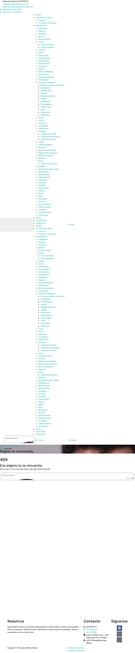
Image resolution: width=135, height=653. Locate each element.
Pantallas (41, 185)
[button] (39, 440)
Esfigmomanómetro (48, 96)
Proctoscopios (43, 188)
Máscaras (42, 158)
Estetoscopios (46, 107)
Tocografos (42, 210)
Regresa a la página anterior (10, 446)
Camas (41, 42)
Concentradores (44, 58)
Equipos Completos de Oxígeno (53, 85)
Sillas (40, 196)
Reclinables (42, 199)
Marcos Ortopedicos (45, 156)
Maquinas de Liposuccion (47, 153)
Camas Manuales (47, 47)
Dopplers (41, 69)
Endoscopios (43, 80)
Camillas (41, 50)
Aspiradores (42, 28)
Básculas (41, 31)
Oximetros (42, 183)
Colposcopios (43, 55)
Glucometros (45, 112)
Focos (43, 110)
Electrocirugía (43, 74)
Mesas (40, 161)
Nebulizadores (43, 172)
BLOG (38, 218)
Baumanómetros (44, 39)
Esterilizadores (46, 104)
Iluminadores (45, 88)
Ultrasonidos (43, 215)
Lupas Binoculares (45, 145)
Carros (40, 53)
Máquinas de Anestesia (47, 150)
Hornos (41, 120)
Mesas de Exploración (49, 164)
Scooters (41, 202)
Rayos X (41, 191)
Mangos (44, 93)
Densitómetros (43, 61)
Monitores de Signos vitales (48, 169)
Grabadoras (45, 115)
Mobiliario (42, 166)
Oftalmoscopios (44, 177)
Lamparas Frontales (48, 139)
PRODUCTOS (41, 26)
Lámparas (42, 131)
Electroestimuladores (46, 77)
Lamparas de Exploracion (50, 137)
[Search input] (19, 438)
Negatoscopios (44, 174)
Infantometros (43, 128)
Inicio (2, 449)
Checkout (42, 20)
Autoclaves (42, 34)
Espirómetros (46, 101)
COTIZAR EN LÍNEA (44, 18)
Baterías (41, 36)
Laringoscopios (46, 91)
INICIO (38, 15)
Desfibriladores (44, 64)
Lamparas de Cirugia (48, 134)
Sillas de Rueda (44, 204)
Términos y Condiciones (47, 23)
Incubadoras (43, 126)
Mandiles (41, 147)
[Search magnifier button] (30, 441)
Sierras (41, 193)
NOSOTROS (41, 220)
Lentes (40, 142)
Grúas (40, 118)
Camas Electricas (47, 45)
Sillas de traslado (44, 207)
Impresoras (42, 123)
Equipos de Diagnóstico (47, 82)
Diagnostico (42, 66)
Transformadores (44, 212)
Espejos (44, 99)
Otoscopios (42, 180)
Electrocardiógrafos (45, 72)
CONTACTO (40, 223)
